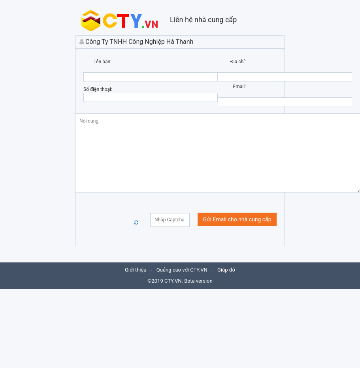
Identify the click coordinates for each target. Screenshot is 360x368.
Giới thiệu (135, 270)
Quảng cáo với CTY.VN (181, 270)
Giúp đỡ (226, 270)
